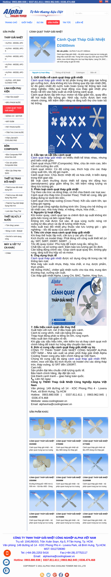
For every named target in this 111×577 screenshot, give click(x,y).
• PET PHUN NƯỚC (12, 127)
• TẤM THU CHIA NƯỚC (14, 132)
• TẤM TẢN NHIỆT (12, 97)
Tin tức (67, 22)
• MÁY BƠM (9, 122)
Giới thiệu (27, 22)
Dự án (40, 22)
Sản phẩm (53, 22)
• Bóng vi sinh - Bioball (13, 231)
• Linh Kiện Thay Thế (13, 211)
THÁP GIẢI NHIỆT (13, 37)
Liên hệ (79, 22)
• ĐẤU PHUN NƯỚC (13, 103)
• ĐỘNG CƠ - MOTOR (13, 116)
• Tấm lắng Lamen (12, 225)
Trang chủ (11, 22)
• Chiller (8, 253)
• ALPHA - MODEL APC (14, 43)
